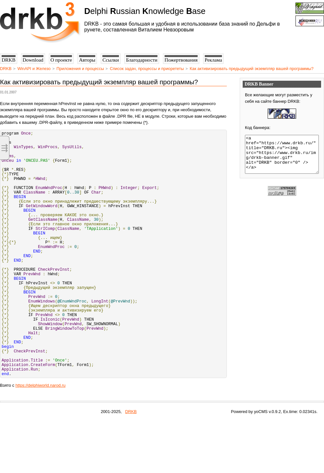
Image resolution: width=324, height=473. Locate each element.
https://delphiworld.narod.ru (40, 437)
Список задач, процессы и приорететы (147, 68)
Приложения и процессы (80, 68)
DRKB (6, 68)
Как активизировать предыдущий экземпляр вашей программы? (252, 68)
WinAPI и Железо (34, 68)
